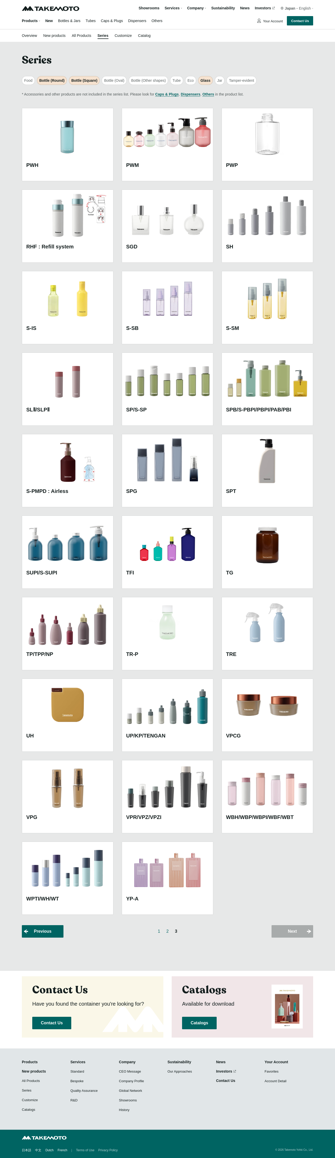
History (124, 1110)
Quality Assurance (84, 1091)
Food (28, 80)
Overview (29, 35)
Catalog (144, 35)
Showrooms (149, 8)
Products (30, 21)
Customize (123, 35)
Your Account (272, 21)
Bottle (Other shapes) (148, 80)
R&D (74, 1100)
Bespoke (77, 1081)
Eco (191, 80)
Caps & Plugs (112, 21)
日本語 (26, 1150)
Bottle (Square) (84, 80)
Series (103, 35)
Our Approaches (180, 1071)
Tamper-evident (241, 80)
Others (157, 21)
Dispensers (137, 21)
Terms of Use (85, 1150)
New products (54, 35)
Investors (263, 8)
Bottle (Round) (52, 80)
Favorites (271, 1071)
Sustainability (223, 8)
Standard (77, 1071)
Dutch (50, 1150)
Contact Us (300, 21)
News (245, 8)
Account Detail (275, 1081)
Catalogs (199, 1023)
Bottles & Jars (69, 21)
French (62, 1150)
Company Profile (131, 1081)
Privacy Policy (108, 1150)
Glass (205, 80)
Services (78, 1062)
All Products (81, 35)
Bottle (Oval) (114, 80)
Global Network (130, 1091)
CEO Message (130, 1071)
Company (127, 1062)
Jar (219, 80)
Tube (176, 80)
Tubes (90, 21)
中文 (38, 1150)
